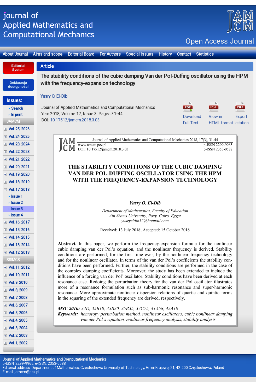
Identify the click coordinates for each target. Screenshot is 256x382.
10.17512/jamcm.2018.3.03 (75, 119)
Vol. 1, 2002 (18, 343)
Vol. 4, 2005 (18, 320)
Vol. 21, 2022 (19, 159)
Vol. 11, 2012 (19, 267)
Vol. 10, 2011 (19, 275)
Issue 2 (17, 203)
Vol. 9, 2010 (18, 282)
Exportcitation (242, 116)
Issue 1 (17, 196)
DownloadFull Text (192, 116)
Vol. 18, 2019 (19, 182)
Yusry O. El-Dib (53, 96)
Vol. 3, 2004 (18, 328)
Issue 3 (17, 209)
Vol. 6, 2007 (18, 305)
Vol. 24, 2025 (19, 136)
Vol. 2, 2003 (18, 335)
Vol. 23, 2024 (19, 144)
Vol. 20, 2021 (19, 167)
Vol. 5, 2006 (18, 313)
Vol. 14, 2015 (19, 237)
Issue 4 (17, 215)
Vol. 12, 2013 (19, 252)
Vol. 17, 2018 (19, 189)
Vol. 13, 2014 (19, 245)
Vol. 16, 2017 (19, 222)
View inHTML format (221, 116)
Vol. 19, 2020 (19, 174)
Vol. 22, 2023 (19, 152)
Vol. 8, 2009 (18, 290)
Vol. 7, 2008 (18, 298)
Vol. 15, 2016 (19, 230)
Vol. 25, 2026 (19, 129)
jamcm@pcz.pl (27, 372)
